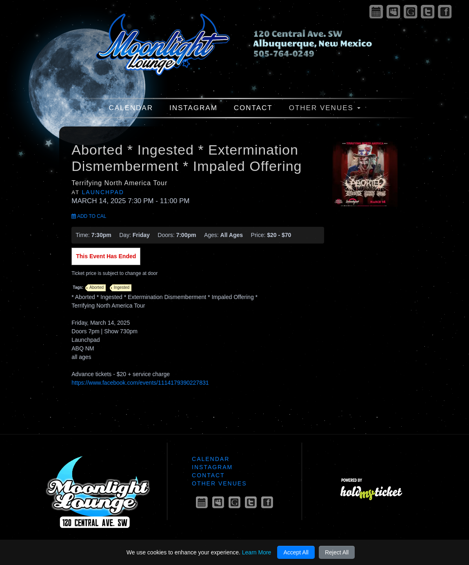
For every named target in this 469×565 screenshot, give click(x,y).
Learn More (256, 552)
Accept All (295, 552)
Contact (253, 108)
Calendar (131, 108)
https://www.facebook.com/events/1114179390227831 (140, 382)
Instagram (193, 108)
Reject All (337, 552)
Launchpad (103, 192)
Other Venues (324, 108)
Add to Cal (88, 216)
